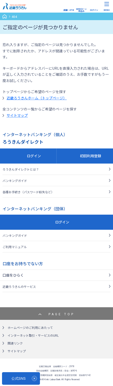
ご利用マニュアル (15, 247)
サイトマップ (17, 115)
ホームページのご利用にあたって (30, 327)
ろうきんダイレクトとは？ (21, 169)
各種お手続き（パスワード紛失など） (28, 192)
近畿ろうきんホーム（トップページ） (37, 97)
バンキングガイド (15, 180)
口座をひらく (13, 275)
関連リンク (15, 343)
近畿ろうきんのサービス (19, 286)
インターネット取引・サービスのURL (33, 335)
